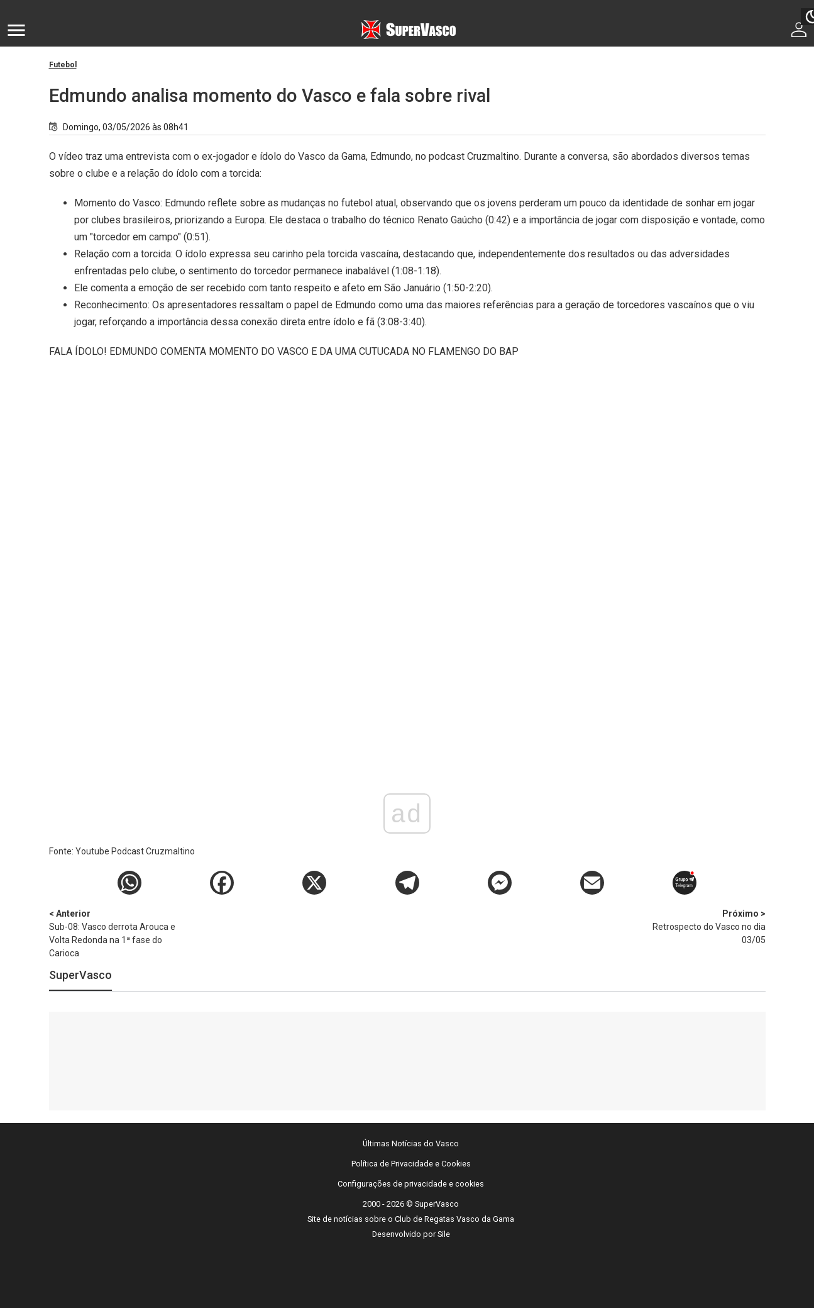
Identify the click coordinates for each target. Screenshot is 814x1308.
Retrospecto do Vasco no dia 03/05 (700, 926)
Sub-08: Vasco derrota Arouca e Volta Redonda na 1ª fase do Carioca (115, 932)
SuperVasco (80, 974)
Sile (443, 1234)
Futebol (63, 64)
